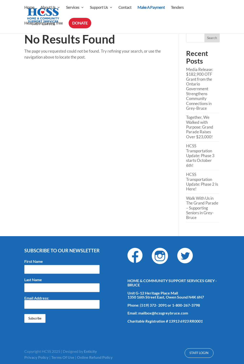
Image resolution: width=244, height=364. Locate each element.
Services (72, 8)
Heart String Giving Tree (43, 23)
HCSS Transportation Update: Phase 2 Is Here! (202, 181)
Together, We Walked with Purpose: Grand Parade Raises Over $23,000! (199, 127)
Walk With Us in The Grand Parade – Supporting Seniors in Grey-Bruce (202, 208)
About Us (47, 8)
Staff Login (198, 353)
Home (29, 8)
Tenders (177, 8)
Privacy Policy (36, 357)
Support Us (99, 8)
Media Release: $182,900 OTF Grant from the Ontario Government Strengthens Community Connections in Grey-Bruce (199, 89)
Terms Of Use (62, 357)
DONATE (80, 22)
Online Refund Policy (95, 357)
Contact (125, 8)
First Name (33, 261)
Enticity (90, 351)
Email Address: (62, 302)
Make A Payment (151, 8)
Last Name (33, 280)
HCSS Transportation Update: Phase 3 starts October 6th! (200, 155)
